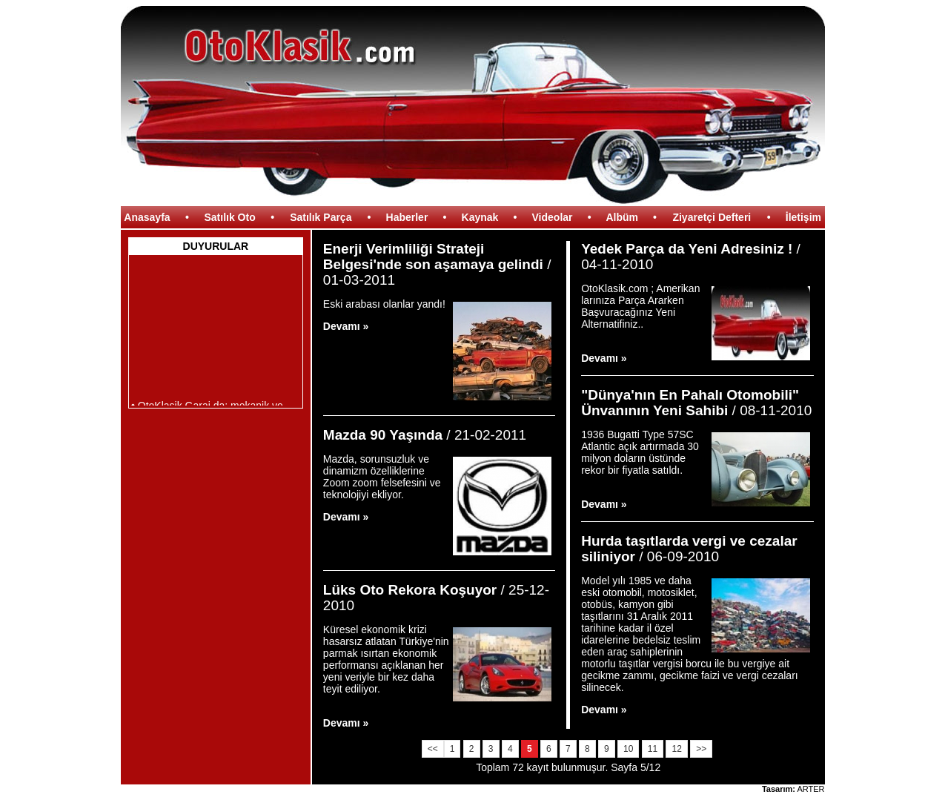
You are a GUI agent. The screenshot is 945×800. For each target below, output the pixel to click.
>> (701, 749)
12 (676, 749)
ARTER (810, 788)
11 (652, 749)
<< (433, 749)
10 (628, 749)
